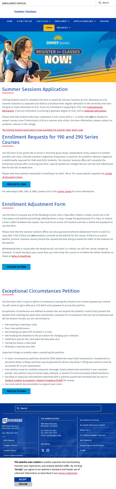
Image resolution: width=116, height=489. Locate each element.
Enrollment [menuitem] (61, 21)
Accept (22, 479)
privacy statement (67, 473)
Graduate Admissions (95, 110)
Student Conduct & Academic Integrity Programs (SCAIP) (34, 380)
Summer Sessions (41, 11)
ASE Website (86, 440)
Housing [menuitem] (104, 21)
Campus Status (10, 445)
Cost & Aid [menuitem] (42, 21)
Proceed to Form (16, 184)
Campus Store (10, 450)
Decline (23, 484)
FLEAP (83, 450)
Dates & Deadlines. (21, 256)
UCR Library (9, 440)
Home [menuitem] (9, 21)
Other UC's (85, 430)
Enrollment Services (14, 3)
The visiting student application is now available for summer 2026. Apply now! (42, 130)
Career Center (64, 191)
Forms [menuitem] (49, 28)
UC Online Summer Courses (92, 435)
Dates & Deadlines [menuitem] (83, 21)
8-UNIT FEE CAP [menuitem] (24, 21)
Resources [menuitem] (62, 28)
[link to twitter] (43, 450)
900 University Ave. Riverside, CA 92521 (49, 425)
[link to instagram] (47, 450)
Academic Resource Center (92, 425)
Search (105, 3)
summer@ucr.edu (54, 435)
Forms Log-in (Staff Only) (92, 445)
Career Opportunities (13, 455)
